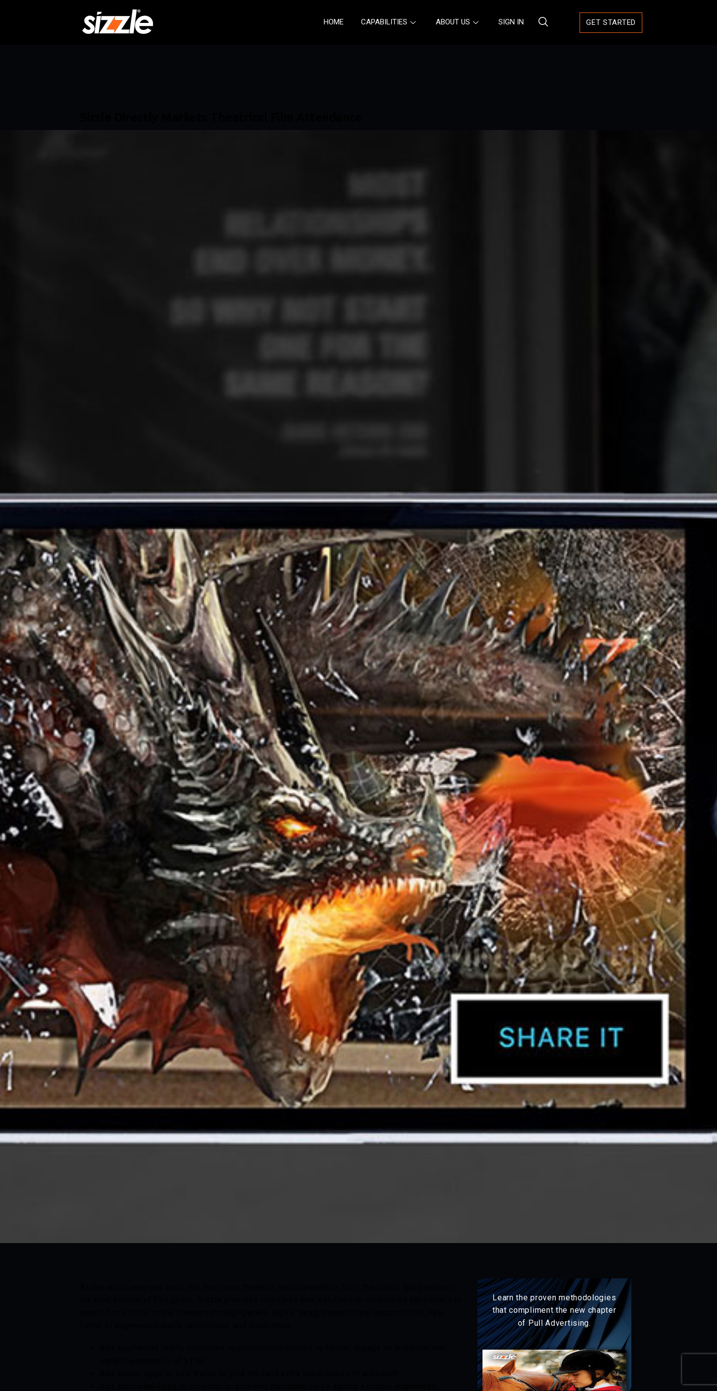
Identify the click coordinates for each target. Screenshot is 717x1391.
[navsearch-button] (539, 22)
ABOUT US (458, 21)
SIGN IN (511, 21)
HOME (334, 21)
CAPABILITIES (389, 21)
